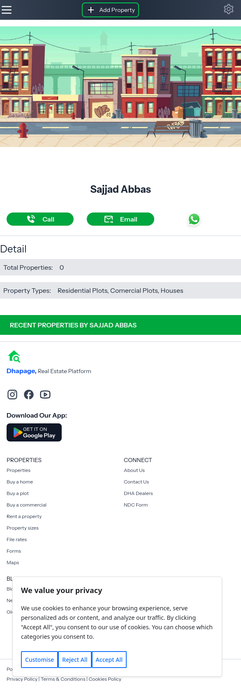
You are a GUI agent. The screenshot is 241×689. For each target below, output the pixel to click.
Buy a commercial (26, 505)
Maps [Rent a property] (13, 562)
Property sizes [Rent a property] (23, 528)
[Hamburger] (6, 9)
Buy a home (20, 482)
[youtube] (45, 394)
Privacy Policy (22, 679)
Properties (18, 470)
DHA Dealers (138, 493)
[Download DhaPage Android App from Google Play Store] (34, 432)
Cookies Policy (104, 679)
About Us (134, 470)
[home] (14, 355)
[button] (229, 9)
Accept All (109, 659)
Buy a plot (18, 493)
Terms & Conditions (63, 679)
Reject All (74, 659)
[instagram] (12, 394)
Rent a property (24, 516)
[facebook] (29, 394)
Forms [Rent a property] (14, 551)
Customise (39, 659)
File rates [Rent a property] (17, 539)
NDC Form (136, 505)
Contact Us (136, 482)
